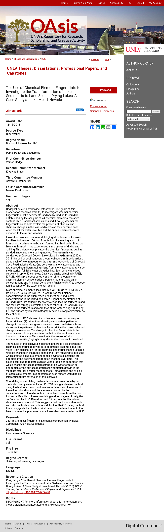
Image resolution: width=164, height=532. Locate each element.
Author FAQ (132, 70)
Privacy (8, 528)
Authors (130, 93)
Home (8, 59)
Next (107, 59)
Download (103, 90)
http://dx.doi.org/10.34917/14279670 (28, 492)
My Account (39, 523)
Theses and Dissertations (26, 59)
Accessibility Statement (61, 523)
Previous (95, 59)
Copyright (19, 528)
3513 (44, 59)
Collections (133, 84)
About (18, 523)
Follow (80, 110)
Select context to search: (139, 115)
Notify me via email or (142, 128)
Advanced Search (136, 124)
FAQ (28, 523)
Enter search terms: (136, 107)
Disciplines (133, 89)
